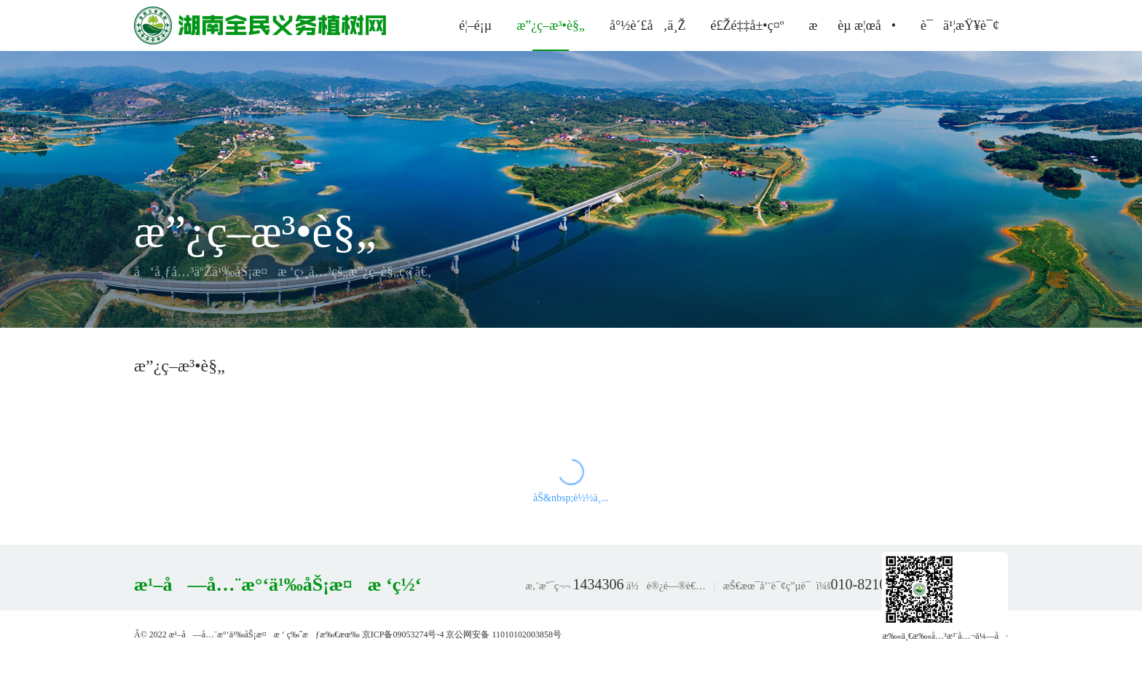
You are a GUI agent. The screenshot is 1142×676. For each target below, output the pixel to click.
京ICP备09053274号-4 (403, 634)
